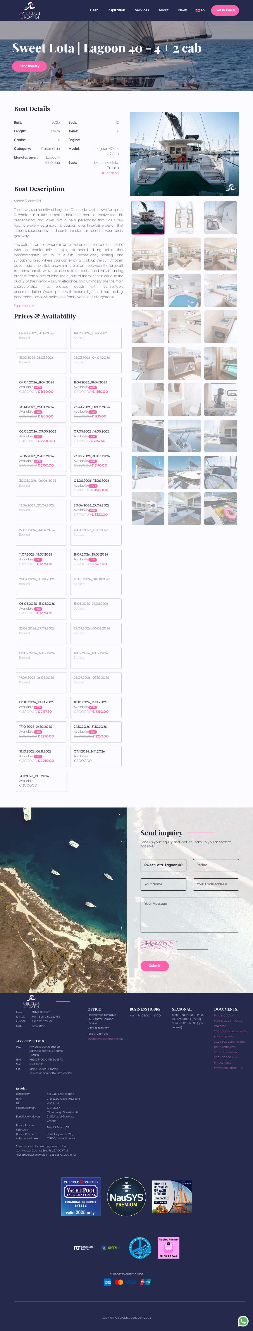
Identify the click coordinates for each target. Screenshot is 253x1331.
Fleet (94, 10)
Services (142, 10)
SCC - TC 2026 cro (226, 1057)
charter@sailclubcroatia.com (105, 1039)
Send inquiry (29, 66)
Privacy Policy (222, 1062)
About (163, 10)
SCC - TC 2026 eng (226, 1052)
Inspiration (116, 10)
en (200, 10)
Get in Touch (225, 10)
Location (110, 173)
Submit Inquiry (154, 967)
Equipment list (25, 306)
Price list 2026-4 (224, 1015)
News (183, 10)
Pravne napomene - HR (228, 1068)
